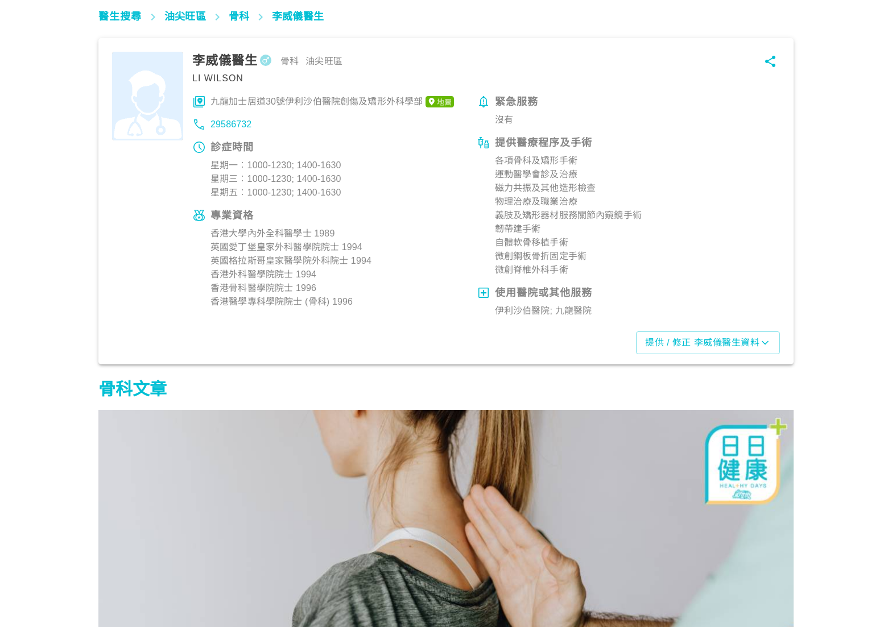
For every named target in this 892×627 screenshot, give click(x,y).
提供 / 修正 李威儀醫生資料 (708, 343)
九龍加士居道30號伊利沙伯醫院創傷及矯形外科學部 (332, 101)
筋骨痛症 (121, 577)
